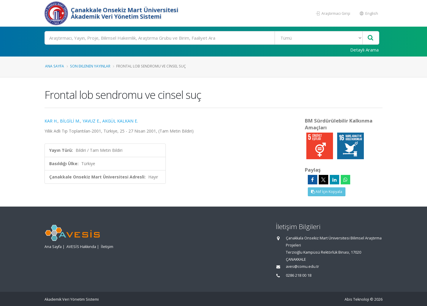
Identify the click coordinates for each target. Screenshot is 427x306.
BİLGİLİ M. (70, 121)
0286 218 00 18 (298, 275)
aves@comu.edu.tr (302, 266)
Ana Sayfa (54, 66)
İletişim (107, 246)
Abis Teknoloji (357, 299)
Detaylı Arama (364, 50)
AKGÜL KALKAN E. (120, 121)
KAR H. (51, 121)
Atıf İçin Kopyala (326, 191)
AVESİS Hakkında (81, 246)
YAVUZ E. (91, 121)
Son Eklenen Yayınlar (90, 66)
